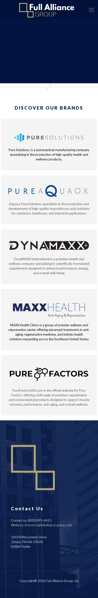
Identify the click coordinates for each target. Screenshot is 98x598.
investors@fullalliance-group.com (48, 525)
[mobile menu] (91, 10)
